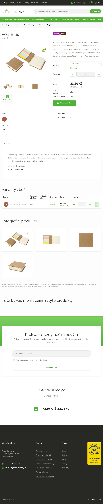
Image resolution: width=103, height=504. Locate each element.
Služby (64, 455)
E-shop (5, 2)
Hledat (95, 11)
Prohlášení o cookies (44, 468)
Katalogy (65, 459)
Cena (55, 85)
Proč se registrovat (43, 455)
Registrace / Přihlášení (45, 476)
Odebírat (51, 367)
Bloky (42, 25)
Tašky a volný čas (67, 19)
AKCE (99, 19)
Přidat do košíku (64, 103)
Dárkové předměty (37, 19)
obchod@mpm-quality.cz (14, 468)
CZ (97, 3)
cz (14, 11)
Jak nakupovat (41, 451)
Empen (92, 19)
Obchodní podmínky (44, 459)
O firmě (19, 2)
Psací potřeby (7, 19)
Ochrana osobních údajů (45, 464)
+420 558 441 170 (51, 408)
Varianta (56, 65)
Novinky (12, 2)
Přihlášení (76, 3)
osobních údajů (41, 360)
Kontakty (44, 2)
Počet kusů (57, 74)
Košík (88, 2)
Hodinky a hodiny (52, 19)
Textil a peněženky (81, 19)
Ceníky (64, 464)
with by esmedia (94, 499)
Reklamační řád (42, 472)
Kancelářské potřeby (21, 19)
